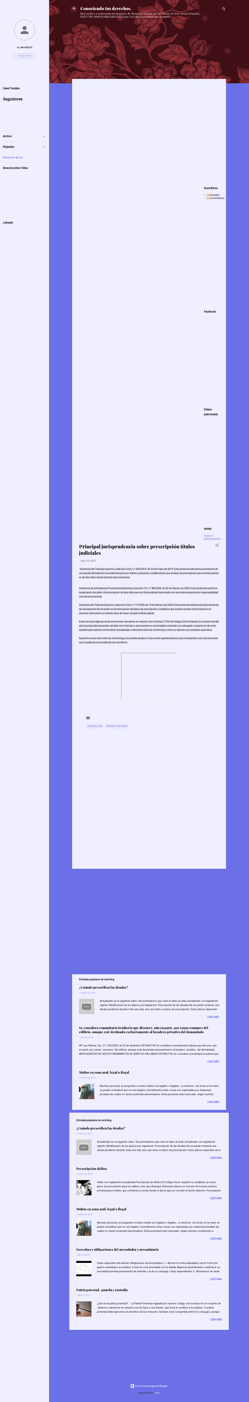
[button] (217, 546)
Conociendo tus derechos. (105, 8)
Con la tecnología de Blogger (149, 1386)
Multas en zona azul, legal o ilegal (104, 1072)
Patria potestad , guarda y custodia (102, 1290)
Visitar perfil (24, 56)
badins (157, 1393)
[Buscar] (224, 9)
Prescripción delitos (91, 1169)
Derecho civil (94, 726)
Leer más (213, 1017)
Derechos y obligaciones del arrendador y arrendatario (117, 1249)
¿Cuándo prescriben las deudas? (103, 987)
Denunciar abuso (13, 157)
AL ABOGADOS (24, 47)
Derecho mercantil (116, 726)
